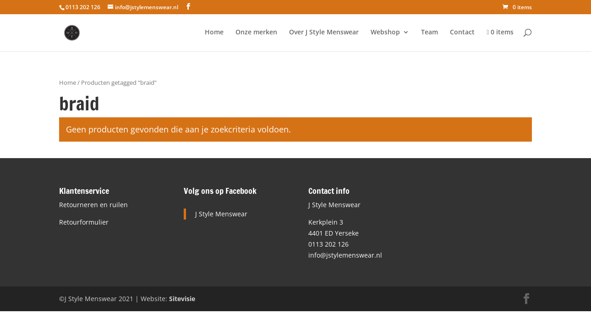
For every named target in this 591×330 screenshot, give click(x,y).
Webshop (385, 32)
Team (429, 32)
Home (214, 32)
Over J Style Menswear (324, 32)
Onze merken (256, 32)
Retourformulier (84, 222)
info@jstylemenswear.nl (345, 255)
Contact (462, 32)
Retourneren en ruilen (93, 204)
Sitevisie (182, 298)
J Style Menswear (221, 213)
